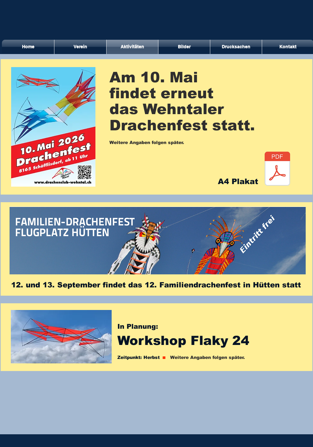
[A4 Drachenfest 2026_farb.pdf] (277, 169)
